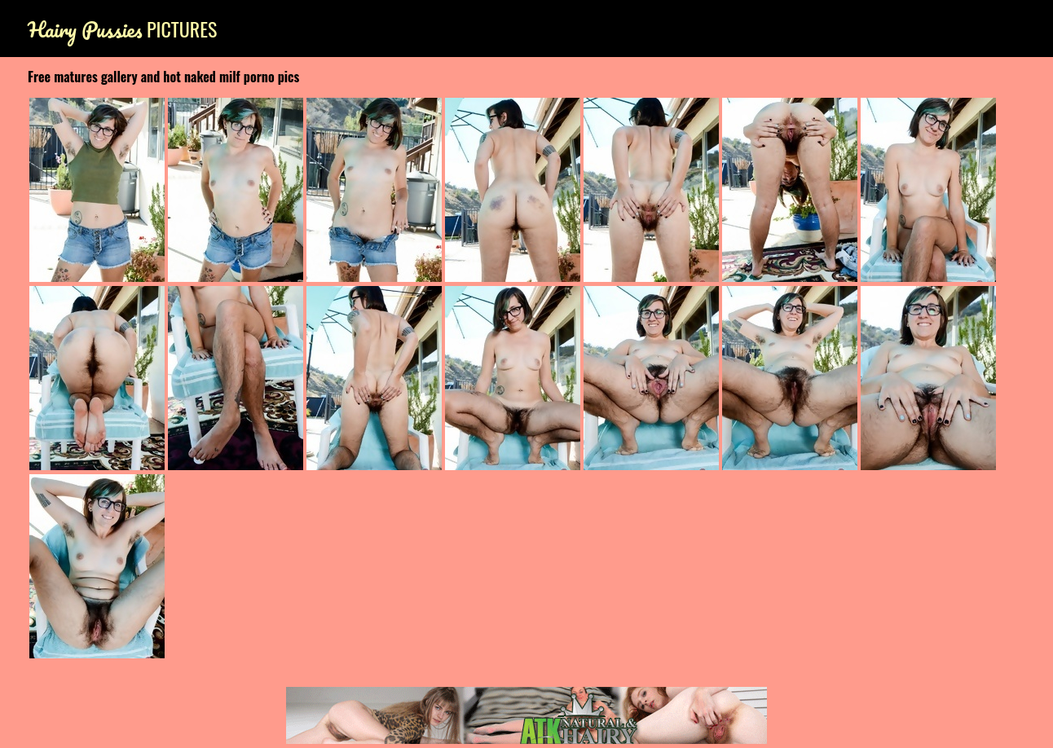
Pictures (122, 29)
